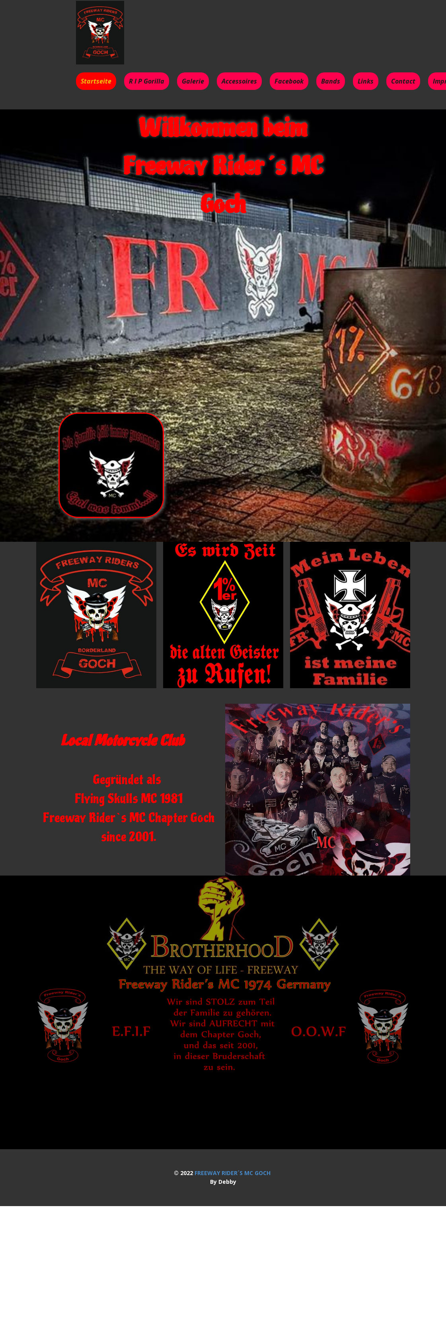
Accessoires (239, 81)
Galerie (193, 81)
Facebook (289, 81)
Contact (403, 81)
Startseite (96, 81)
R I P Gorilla (146, 81)
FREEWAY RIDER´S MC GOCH (233, 1173)
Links (366, 81)
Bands (330, 81)
